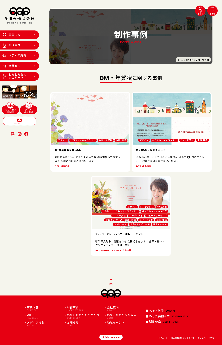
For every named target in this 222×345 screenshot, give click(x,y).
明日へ (44, 316)
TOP (111, 281)
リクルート (163, 338)
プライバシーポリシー (207, 338)
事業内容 (44, 309)
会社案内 (124, 309)
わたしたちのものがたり (84, 316)
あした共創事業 (28, 109)
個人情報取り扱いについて (182, 338)
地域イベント (124, 324)
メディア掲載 (44, 324)
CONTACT (19, 121)
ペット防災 (10, 109)
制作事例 (189, 60)
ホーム (180, 60)
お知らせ (84, 324)
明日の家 (162, 322)
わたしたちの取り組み (124, 316)
